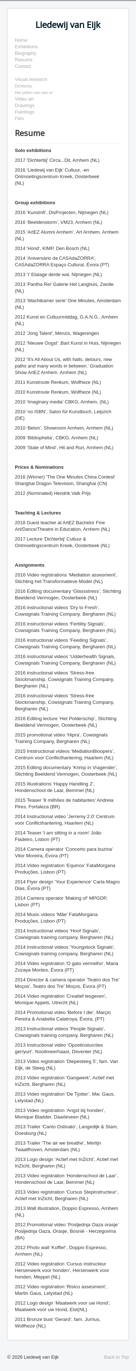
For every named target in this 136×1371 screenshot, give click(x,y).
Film (19, 118)
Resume (23, 59)
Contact (23, 66)
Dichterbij (23, 86)
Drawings (24, 105)
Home (21, 40)
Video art (24, 99)
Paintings (24, 112)
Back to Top (116, 1357)
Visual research (31, 79)
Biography (25, 53)
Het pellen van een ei (33, 92)
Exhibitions (26, 46)
